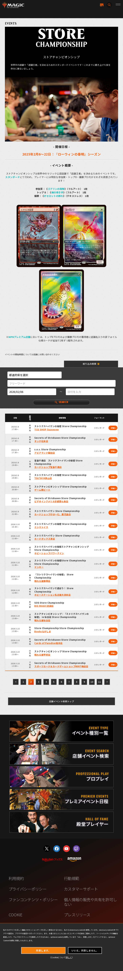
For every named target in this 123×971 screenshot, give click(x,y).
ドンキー (38, 567)
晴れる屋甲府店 (42, 654)
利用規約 (16, 878)
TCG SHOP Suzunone (46, 429)
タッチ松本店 (41, 441)
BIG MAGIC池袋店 (43, 606)
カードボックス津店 (44, 538)
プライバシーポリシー (27, 889)
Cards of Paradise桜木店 (48, 643)
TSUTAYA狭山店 (43, 478)
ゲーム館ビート (42, 489)
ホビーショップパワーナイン (49, 553)
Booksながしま (42, 631)
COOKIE (16, 914)
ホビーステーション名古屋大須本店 (52, 594)
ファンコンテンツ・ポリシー (33, 899)
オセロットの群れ (53, 196)
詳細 (113, 428)
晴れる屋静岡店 (42, 581)
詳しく (69, 957)
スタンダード (12, 177)
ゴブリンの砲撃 (56, 188)
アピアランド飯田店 (44, 452)
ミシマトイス (41, 527)
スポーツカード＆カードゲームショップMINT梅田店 (61, 666)
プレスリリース (77, 914)
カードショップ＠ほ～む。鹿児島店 (52, 514)
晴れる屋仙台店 (42, 620)
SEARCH (61, 402)
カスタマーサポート (81, 889)
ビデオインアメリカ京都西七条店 (51, 501)
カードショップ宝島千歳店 (48, 467)
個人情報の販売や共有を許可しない (90, 902)
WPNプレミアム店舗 (19, 337)
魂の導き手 (57, 192)
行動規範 (71, 878)
